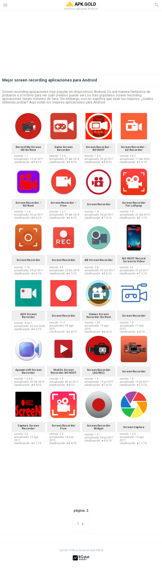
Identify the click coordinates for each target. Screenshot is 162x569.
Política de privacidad (82, 550)
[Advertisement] (81, 41)
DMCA (99, 550)
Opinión (63, 550)
